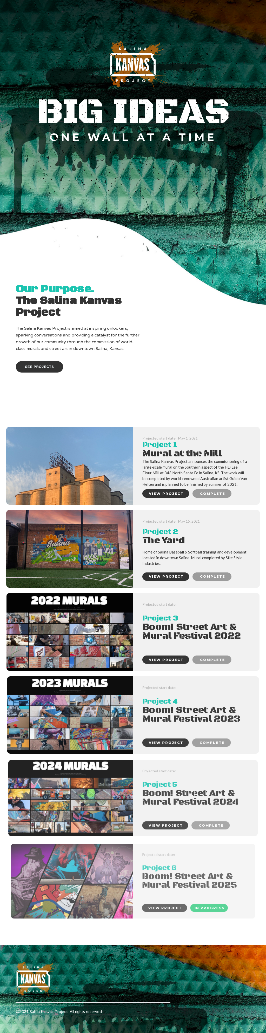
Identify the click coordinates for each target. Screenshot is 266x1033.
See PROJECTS (39, 367)
